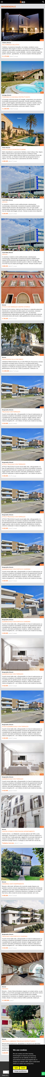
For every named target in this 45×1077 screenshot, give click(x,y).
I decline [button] (23, 1067)
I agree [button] (16, 1067)
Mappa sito (5, 1075)
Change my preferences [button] (20, 1071)
